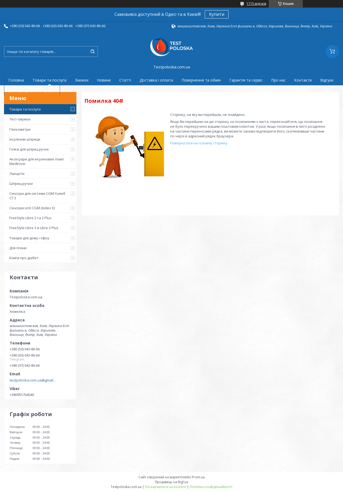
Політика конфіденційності (211, 486)
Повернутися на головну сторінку (199, 143)
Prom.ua (198, 477)
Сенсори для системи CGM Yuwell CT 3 (37, 195)
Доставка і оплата (156, 80)
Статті (125, 80)
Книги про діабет (24, 257)
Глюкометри (20, 129)
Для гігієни (18, 247)
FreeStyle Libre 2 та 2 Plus (30, 217)
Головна (16, 80)
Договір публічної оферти (32, 90)
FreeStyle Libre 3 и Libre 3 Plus (33, 227)
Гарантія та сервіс (246, 80)
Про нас (278, 80)
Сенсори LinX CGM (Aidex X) (32, 207)
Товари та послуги (49, 80)
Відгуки (326, 80)
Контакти (303, 80)
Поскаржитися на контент (165, 486)
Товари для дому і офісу (29, 238)
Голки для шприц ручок (29, 149)
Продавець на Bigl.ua (171, 482)
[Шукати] (92, 51)
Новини (104, 80)
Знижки (81, 80)
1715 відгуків (256, 3)
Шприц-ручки (21, 183)
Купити (216, 14)
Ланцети (16, 173)
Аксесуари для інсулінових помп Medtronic (36, 161)
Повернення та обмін (201, 80)
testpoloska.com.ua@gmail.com (33, 380)
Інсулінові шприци (24, 139)
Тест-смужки (19, 119)
